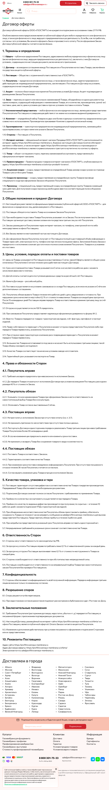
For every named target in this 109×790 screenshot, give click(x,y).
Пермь (61, 692)
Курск (34, 709)
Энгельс (88, 700)
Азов (7, 678)
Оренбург (62, 686)
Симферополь (65, 711)
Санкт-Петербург (13, 672)
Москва (8, 670)
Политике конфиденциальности (15, 784)
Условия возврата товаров (65, 749)
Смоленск (89, 667)
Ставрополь (90, 672)
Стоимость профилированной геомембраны (23, 749)
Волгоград (36, 670)
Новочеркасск (65, 681)
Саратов (62, 706)
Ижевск (35, 689)
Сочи (87, 670)
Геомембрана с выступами (14, 747)
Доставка (57, 738)
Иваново (35, 686)
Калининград (37, 697)
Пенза (61, 689)
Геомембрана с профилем (14, 741)
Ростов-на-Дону (66, 695)
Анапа (8, 683)
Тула (86, 683)
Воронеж (35, 678)
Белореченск (11, 703)
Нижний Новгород (67, 672)
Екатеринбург (38, 683)
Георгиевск (36, 681)
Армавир (9, 689)
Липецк (35, 711)
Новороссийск (65, 678)
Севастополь (64, 709)
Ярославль (89, 703)
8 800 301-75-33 (31, 2)
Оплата (56, 741)
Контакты (91, 744)
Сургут (87, 675)
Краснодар (36, 703)
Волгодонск (37, 672)
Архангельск (11, 692)
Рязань (61, 697)
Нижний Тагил (64, 675)
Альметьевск (11, 681)
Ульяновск (89, 689)
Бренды (90, 738)
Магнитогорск (65, 667)
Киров (34, 700)
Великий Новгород (13, 711)
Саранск (62, 703)
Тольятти (88, 681)
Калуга (34, 695)
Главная (5, 18)
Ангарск (9, 686)
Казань (34, 692)
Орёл (60, 683)
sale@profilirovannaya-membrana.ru (35, 4)
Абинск (8, 667)
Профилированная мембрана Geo (17, 744)
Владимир (36, 667)
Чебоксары (89, 695)
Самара (61, 700)
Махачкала (63, 670)
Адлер (8, 675)
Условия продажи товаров (65, 747)
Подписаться (75, 726)
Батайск (8, 697)
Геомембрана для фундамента (16, 738)
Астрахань (10, 695)
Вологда (35, 675)
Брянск (8, 706)
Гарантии (57, 744)
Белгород (9, 700)
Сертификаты (93, 741)
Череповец (89, 697)
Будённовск (10, 709)
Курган (34, 706)
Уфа (86, 692)
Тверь (87, 678)
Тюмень (88, 686)
